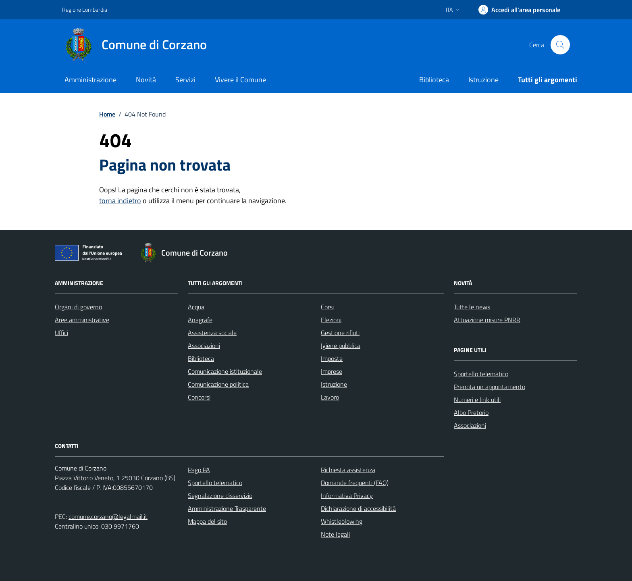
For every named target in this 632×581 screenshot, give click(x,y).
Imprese (331, 371)
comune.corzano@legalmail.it (108, 516)
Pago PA (199, 470)
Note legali (335, 534)
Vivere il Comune (240, 79)
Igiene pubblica (340, 345)
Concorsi (199, 397)
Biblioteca (434, 79)
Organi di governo (78, 307)
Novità (146, 79)
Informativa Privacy (347, 495)
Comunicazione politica (218, 384)
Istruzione (483, 79)
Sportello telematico (481, 374)
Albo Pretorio (471, 412)
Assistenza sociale (212, 332)
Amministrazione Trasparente (227, 508)
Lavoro (330, 397)
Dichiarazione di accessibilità (358, 508)
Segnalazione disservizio (220, 495)
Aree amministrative (82, 320)
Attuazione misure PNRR (487, 320)
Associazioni (204, 345)
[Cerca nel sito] (560, 44)
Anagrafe (200, 320)
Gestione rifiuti (340, 332)
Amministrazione (90, 79)
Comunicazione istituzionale (225, 371)
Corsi (327, 307)
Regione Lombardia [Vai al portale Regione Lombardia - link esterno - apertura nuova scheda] (84, 9)
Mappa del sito (207, 521)
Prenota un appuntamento (489, 386)
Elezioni (331, 320)
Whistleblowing (341, 521)
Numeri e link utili (477, 399)
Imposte (332, 358)
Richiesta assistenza (348, 470)
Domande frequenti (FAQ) (355, 482)
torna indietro (120, 200)
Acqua (196, 307)
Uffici (61, 332)
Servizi (185, 79)
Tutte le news (472, 307)
